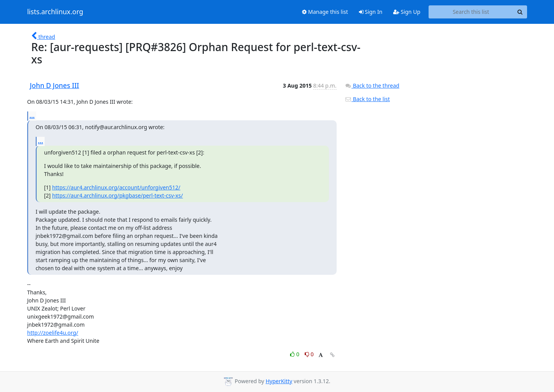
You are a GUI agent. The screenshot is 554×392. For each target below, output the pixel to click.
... (32, 115)
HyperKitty (278, 381)
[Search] (520, 11)
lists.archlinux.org (55, 12)
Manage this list (325, 11)
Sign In (370, 11)
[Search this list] (471, 11)
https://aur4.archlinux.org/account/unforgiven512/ (116, 187)
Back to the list (367, 99)
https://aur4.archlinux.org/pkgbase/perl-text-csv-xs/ (117, 195)
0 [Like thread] (295, 354)
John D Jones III (54, 85)
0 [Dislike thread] (309, 354)
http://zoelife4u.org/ (52, 332)
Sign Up (407, 11)
